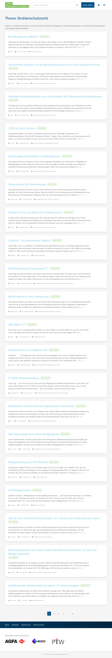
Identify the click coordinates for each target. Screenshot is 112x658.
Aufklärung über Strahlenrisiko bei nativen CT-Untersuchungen (43, 585)
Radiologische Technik (52, 143)
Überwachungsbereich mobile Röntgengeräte (33, 434)
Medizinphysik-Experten (66, 283)
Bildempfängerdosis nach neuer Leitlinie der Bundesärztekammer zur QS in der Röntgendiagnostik (52, 551)
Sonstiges (65, 393)
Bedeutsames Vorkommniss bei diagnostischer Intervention (41, 406)
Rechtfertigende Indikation (23, 36)
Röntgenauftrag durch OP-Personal (28, 462)
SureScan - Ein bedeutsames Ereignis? (29, 240)
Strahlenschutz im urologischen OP (28, 350)
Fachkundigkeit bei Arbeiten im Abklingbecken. (34, 156)
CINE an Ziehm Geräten (21, 128)
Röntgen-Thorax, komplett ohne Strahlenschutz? (35, 212)
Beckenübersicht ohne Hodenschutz (28, 296)
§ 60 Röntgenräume (19, 490)
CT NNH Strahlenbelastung (23, 378)
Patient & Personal (50, 83)
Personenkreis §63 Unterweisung (27, 184)
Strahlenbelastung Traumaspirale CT (28, 268)
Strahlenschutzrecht (36, 51)
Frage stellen (88, 5)
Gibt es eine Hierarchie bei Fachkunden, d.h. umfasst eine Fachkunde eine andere (54, 518)
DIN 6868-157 (16, 324)
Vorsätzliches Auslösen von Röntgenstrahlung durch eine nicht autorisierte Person (54, 64)
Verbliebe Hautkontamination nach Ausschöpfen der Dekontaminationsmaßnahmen (55, 96)
